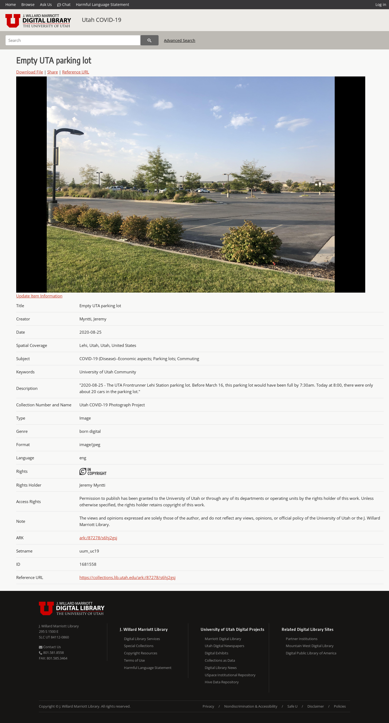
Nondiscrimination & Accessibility (250, 706)
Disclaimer (315, 706)
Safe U (292, 706)
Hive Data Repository (222, 682)
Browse (28, 4)
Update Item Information (39, 296)
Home (10, 4)
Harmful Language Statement (102, 4)
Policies (340, 706)
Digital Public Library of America (311, 653)
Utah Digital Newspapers (224, 645)
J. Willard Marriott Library (59, 626)
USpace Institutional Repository (230, 674)
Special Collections (138, 645)
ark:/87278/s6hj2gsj (98, 537)
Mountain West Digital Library (310, 645)
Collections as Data (220, 660)
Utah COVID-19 (101, 20)
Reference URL (75, 72)
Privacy (208, 706)
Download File (29, 72)
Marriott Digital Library (223, 638)
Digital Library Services (142, 638)
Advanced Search (179, 40)
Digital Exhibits (216, 653)
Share (52, 72)
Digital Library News (221, 667)
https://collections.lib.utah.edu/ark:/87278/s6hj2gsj (127, 577)
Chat (64, 4)
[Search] (72, 40)
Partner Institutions (301, 638)
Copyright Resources (140, 653)
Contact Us (50, 646)
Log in (380, 4)
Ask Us (46, 4)
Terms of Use (134, 660)
